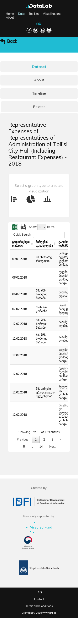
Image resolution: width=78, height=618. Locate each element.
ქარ (38, 23)
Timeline (39, 93)
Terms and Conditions (39, 606)
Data (21, 14)
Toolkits (34, 14)
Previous (22, 439)
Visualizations (52, 14)
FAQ (39, 592)
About (10, 17)
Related (39, 106)
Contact (39, 599)
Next (52, 446)
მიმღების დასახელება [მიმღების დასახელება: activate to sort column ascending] (44, 243)
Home (10, 14)
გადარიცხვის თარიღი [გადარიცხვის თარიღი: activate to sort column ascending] (21, 243)
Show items (41, 227)
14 (41, 446)
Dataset (39, 66)
